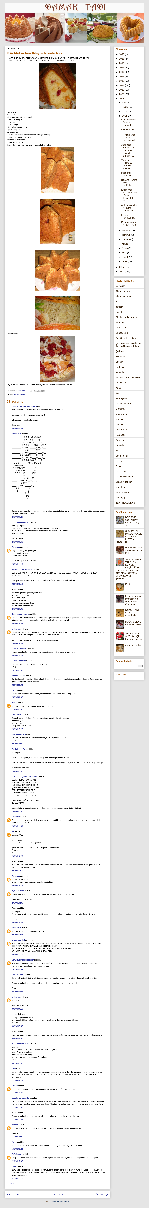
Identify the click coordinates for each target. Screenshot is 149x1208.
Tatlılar (119, 466)
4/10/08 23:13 (17, 1178)
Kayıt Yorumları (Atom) (61, 1201)
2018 (122, 58)
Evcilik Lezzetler (19, 661)
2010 (122, 89)
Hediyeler (120, 367)
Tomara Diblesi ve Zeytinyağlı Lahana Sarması (133, 636)
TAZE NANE (17, 715)
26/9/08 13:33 (17, 609)
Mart (124, 252)
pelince (15, 1125)
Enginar (129, 584)
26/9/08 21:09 (17, 670)
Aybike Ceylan (18, 891)
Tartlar (119, 461)
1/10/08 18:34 (17, 1149)
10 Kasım (120, 286)
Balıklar (119, 301)
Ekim (125, 111)
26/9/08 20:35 (17, 656)
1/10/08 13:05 (17, 1120)
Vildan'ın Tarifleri (124, 482)
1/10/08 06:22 (17, 1080)
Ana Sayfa (58, 1194)
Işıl (13, 831)
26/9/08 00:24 (17, 429)
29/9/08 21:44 (17, 935)
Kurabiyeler (121, 398)
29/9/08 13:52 (17, 871)
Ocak (125, 261)
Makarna (120, 409)
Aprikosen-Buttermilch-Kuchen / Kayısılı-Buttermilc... (128, 150)
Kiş (117, 393)
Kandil (119, 388)
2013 (122, 76)
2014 (122, 72)
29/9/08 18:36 (17, 903)
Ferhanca (16, 547)
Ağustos (126, 230)
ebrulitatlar (16, 928)
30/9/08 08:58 (17, 1038)
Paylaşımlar (122, 429)
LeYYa (14, 1166)
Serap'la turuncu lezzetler (23, 960)
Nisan (125, 248)
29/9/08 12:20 (17, 856)
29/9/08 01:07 (17, 771)
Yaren (14, 690)
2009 (122, 94)
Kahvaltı (120, 372)
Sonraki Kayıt (13, 1194)
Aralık (125, 102)
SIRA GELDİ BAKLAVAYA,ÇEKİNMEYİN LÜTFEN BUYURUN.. (129, 536)
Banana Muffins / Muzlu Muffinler (129, 183)
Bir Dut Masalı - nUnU (21, 522)
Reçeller (120, 440)
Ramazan (120, 435)
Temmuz (126, 235)
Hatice (14, 1014)
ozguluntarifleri (18, 940)
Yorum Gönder (15, 1184)
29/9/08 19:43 (17, 923)
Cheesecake (122, 333)
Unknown (16, 629)
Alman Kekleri (19, 394)
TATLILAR (121, 471)
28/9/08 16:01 (17, 744)
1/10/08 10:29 (17, 1093)
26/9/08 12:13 (17, 584)
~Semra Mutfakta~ (19, 649)
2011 (122, 85)
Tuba (14, 1068)
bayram (119, 307)
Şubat (125, 257)
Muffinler (120, 419)
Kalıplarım (121, 382)
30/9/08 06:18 (17, 1009)
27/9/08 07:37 (17, 709)
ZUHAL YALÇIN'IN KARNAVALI (25, 777)
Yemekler (120, 487)
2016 (122, 63)
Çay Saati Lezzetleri (126, 338)
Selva (118, 450)
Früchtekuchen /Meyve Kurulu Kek (128, 122)
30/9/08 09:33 (17, 1063)
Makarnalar (121, 414)
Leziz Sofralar (18, 975)
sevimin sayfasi (18, 676)
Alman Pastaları (124, 296)
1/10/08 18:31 (17, 1137)
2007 (122, 267)
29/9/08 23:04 (17, 969)
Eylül (124, 115)
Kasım (125, 107)
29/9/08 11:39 (17, 826)
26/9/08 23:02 (17, 697)
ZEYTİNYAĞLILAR (125, 503)
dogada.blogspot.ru (20, 614)
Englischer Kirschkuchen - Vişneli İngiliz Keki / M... (129, 195)
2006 (122, 271)
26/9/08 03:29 (17, 517)
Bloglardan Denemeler (127, 317)
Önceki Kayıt (102, 1194)
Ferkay (15, 1086)
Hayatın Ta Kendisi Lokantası (24, 406)
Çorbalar (120, 351)
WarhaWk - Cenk (19, 734)
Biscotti (119, 312)
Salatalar (120, 445)
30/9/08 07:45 (17, 1026)
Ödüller (119, 424)
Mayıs (125, 243)
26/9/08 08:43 (17, 542)
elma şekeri (17, 434)
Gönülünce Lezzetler (20, 1098)
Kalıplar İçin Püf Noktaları (128, 377)
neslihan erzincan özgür (22, 569)
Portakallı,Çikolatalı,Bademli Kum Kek (133, 550)
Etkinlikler (120, 361)
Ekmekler (120, 356)
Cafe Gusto (16, 1154)
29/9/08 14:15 (17, 886)
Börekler (120, 322)
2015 (122, 67)
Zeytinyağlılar (122, 497)
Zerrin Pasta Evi (18, 749)
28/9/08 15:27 (17, 729)
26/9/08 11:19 (17, 564)
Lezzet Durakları (124, 403)
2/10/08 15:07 (17, 1161)
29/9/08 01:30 (17, 811)
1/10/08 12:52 (17, 1107)
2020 (122, 54)
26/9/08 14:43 (17, 643)
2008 (122, 98)
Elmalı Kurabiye (133, 645)
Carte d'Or (121, 327)
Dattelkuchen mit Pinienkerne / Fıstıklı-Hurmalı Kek (128, 135)
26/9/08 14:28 (17, 624)
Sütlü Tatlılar (122, 456)
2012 (122, 81)
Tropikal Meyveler (125, 476)
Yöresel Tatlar (123, 492)
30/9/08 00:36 (17, 992)
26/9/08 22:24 (17, 685)
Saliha (14, 702)
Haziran (126, 239)
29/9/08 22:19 (17, 955)
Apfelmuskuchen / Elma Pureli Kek (129, 208)
